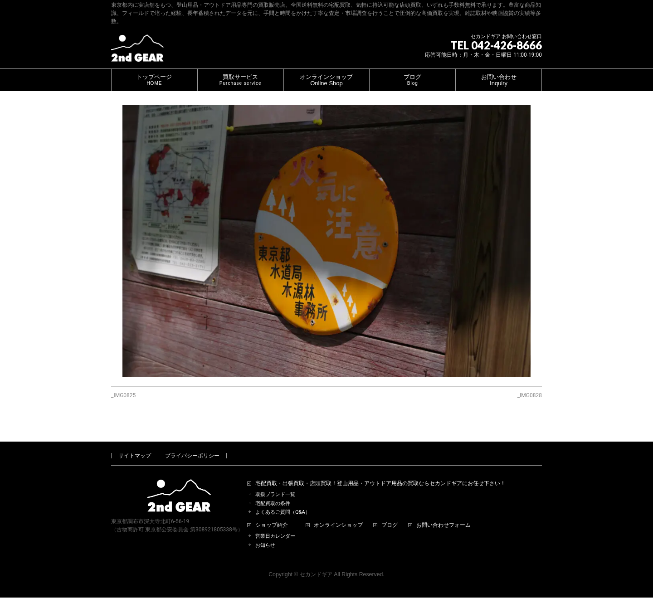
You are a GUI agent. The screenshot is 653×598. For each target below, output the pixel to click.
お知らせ (265, 535)
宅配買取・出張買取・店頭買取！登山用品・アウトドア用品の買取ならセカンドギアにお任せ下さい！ (380, 473)
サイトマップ (134, 445)
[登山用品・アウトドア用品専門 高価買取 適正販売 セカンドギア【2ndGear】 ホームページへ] (137, 51)
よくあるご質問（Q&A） (282, 502)
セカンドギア (316, 564)
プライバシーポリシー (192, 445)
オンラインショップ (338, 515)
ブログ (389, 515)
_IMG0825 (123, 395)
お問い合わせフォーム (443, 515)
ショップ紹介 (271, 515)
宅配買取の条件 (272, 493)
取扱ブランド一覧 (275, 484)
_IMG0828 (529, 395)
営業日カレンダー (275, 526)
